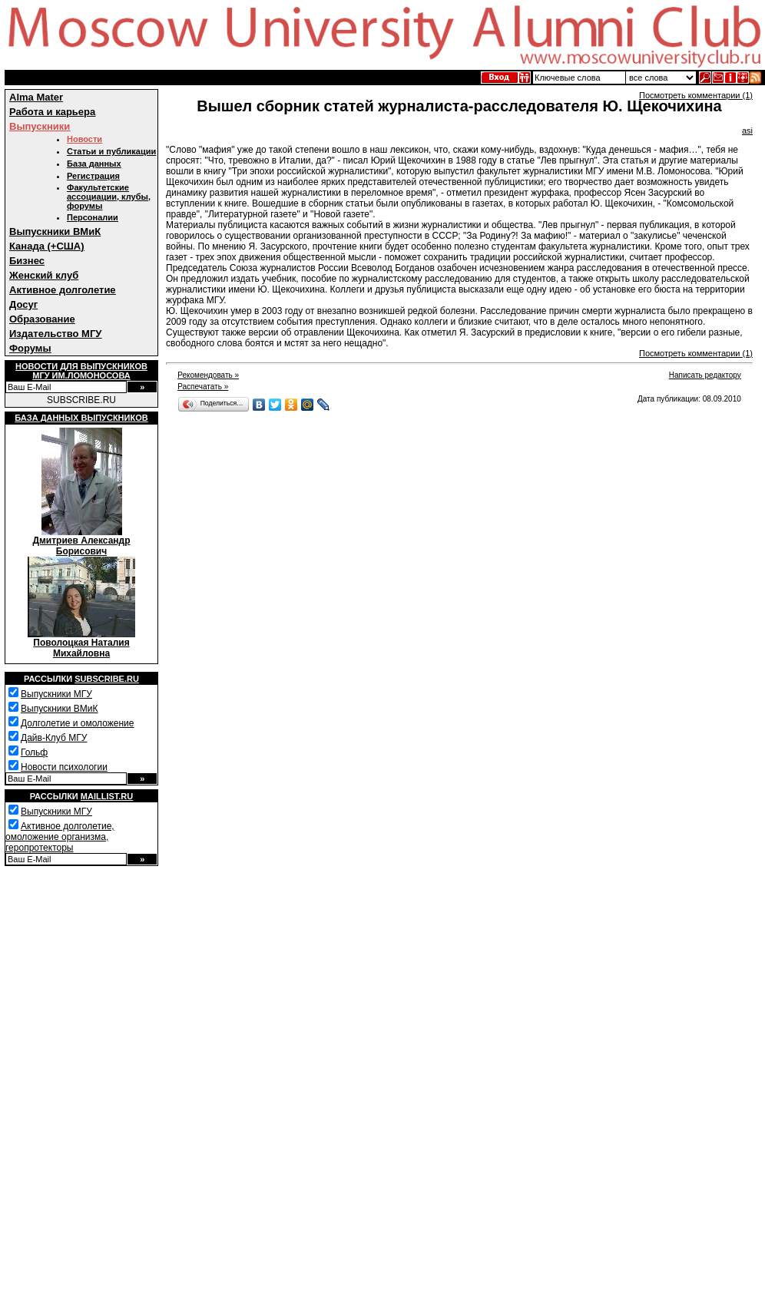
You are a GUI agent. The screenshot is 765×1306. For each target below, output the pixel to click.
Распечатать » (202, 386)
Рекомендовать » (208, 375)
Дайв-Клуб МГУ (54, 737)
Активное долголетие (62, 290)
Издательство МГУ (55, 333)
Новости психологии (64, 767)
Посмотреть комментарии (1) (696, 95)
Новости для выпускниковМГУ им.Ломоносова (81, 371)
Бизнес (27, 260)
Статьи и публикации (111, 151)
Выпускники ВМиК (55, 231)
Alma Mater (36, 97)
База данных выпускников (81, 417)
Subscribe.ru (107, 678)
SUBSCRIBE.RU (81, 400)
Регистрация (93, 175)
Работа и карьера (52, 111)
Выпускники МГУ (56, 694)
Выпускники (39, 126)
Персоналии (92, 217)
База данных (94, 163)
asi (747, 130)
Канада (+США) (46, 246)
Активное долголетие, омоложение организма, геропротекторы (59, 837)
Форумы (30, 348)
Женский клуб (43, 275)
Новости (84, 139)
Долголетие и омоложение (77, 723)
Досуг (23, 304)
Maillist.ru (107, 796)
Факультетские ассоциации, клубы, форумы (109, 196)
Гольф (34, 752)
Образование (42, 319)
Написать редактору (705, 375)
